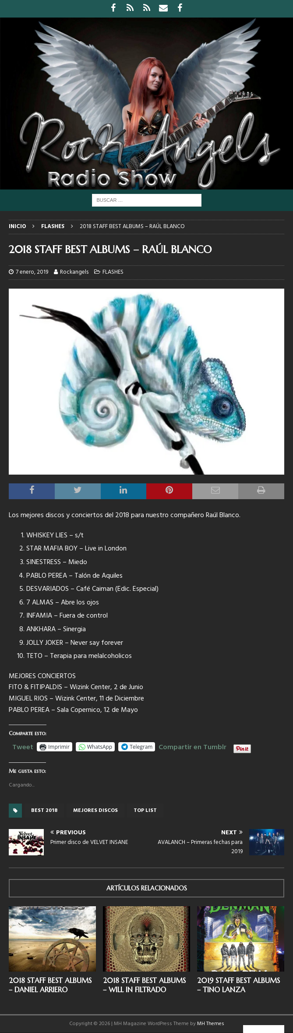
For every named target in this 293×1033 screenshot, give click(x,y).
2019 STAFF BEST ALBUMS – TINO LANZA (238, 985)
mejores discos (95, 810)
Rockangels (74, 272)
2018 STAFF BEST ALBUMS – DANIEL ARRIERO (50, 985)
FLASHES (113, 272)
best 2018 (44, 810)
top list (145, 810)
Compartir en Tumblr (192, 746)
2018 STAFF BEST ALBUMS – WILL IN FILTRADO (144, 985)
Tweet (22, 746)
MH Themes (210, 1023)
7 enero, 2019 (32, 272)
